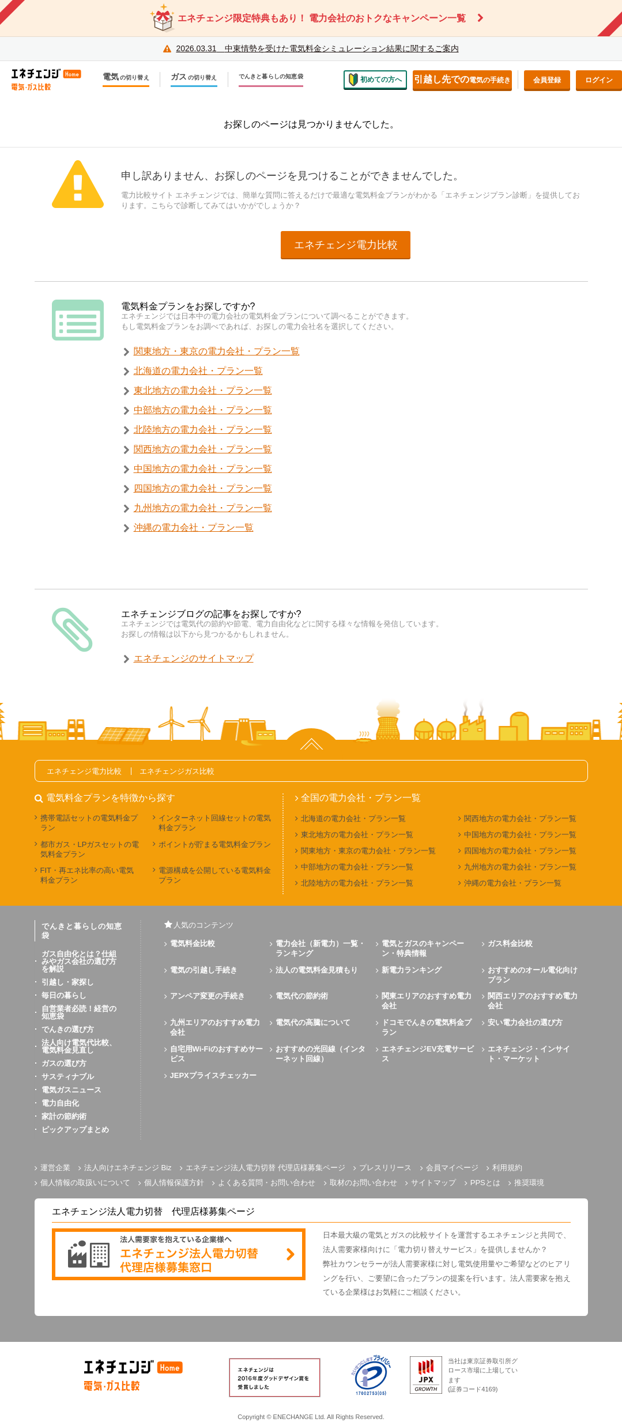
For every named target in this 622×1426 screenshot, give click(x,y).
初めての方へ (375, 79)
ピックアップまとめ (75, 1129)
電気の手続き (462, 79)
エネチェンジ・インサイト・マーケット (529, 1054)
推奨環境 (529, 1182)
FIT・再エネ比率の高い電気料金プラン (87, 875)
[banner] (179, 1255)
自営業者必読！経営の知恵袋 (79, 1012)
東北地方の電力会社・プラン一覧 (203, 390)
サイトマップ (433, 1182)
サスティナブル (68, 1076)
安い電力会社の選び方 (525, 1022)
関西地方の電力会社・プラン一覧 (203, 449)
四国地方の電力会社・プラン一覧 (203, 488)
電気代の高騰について (313, 1022)
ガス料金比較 (510, 943)
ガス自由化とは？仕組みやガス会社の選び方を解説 (79, 961)
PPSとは (485, 1182)
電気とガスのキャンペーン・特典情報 (423, 948)
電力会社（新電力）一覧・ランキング (320, 948)
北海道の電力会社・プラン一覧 (198, 371)
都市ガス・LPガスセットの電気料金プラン (90, 849)
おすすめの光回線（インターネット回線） (320, 1054)
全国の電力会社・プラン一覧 (361, 798)
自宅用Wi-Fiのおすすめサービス (216, 1054)
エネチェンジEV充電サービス (428, 1054)
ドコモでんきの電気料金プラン (427, 1027)
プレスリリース (385, 1167)
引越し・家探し (68, 982)
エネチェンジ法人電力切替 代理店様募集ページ (265, 1167)
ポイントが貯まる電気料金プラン (215, 844)
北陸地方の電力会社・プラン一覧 (203, 429)
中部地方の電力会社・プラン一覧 (203, 410)
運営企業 (55, 1167)
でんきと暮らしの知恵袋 (271, 77)
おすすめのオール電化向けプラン (533, 975)
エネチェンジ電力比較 (346, 245)
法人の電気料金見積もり (317, 970)
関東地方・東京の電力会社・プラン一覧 (217, 351)
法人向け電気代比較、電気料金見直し (79, 1046)
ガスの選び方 (64, 1063)
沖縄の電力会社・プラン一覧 (194, 527)
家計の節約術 (64, 1116)
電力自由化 (60, 1103)
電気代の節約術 (302, 996)
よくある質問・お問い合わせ (266, 1182)
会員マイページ (452, 1167)
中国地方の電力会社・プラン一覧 (203, 469)
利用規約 (507, 1167)
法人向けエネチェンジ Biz (128, 1167)
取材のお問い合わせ (363, 1182)
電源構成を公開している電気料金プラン (215, 875)
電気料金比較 (192, 943)
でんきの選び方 (68, 1029)
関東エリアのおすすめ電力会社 (427, 1001)
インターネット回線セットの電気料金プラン (215, 823)
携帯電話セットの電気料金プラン (89, 823)
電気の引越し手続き (204, 970)
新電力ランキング (412, 970)
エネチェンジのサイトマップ (194, 658)
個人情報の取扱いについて (85, 1182)
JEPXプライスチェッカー (213, 1075)
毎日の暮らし (64, 995)
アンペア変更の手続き (207, 996)
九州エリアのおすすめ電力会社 (215, 1027)
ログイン (599, 80)
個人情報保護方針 (174, 1182)
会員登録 (547, 80)
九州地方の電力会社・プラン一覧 (203, 508)
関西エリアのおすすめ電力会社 (533, 1001)
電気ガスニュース (71, 1089)
